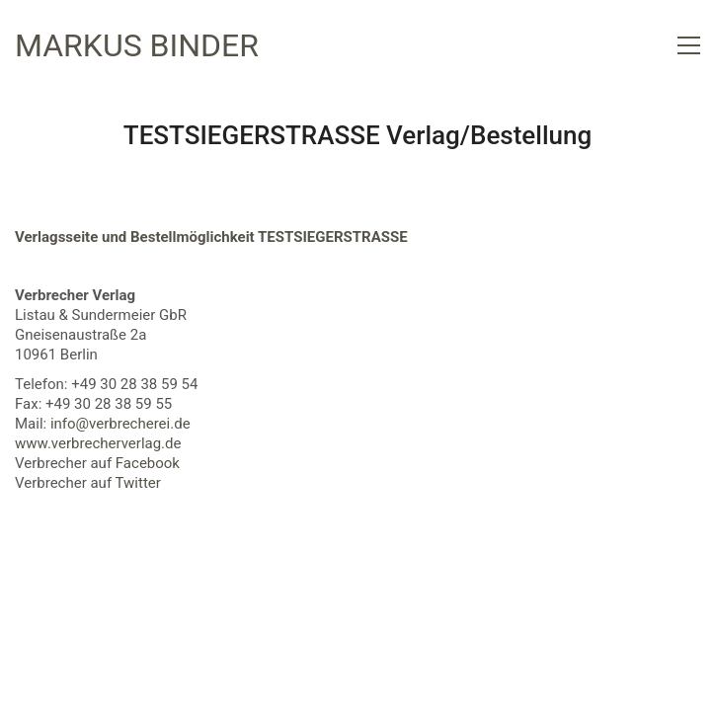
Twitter (138, 483)
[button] (688, 45)
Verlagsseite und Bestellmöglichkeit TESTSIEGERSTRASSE (211, 237)
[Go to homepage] (137, 46)
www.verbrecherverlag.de (98, 443)
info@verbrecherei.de (120, 424)
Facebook (148, 463)
